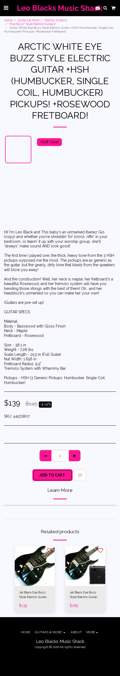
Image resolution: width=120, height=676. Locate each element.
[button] (5, 8)
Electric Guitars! (56, 20)
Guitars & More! (28, 20)
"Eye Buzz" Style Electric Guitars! (32, 24)
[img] (35, 566)
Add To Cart (52, 475)
